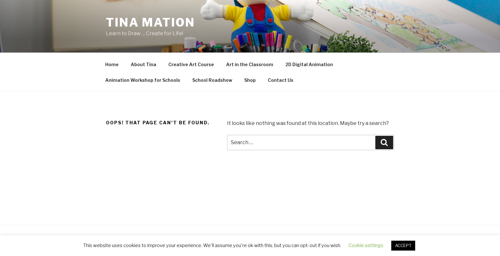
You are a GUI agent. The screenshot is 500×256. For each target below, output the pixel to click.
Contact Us (280, 80)
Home (112, 64)
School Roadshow (212, 80)
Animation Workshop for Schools (142, 80)
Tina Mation (150, 22)
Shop (250, 80)
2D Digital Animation (309, 64)
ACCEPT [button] (403, 245)
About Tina (143, 64)
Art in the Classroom (249, 64)
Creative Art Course (191, 64)
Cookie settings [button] (366, 245)
